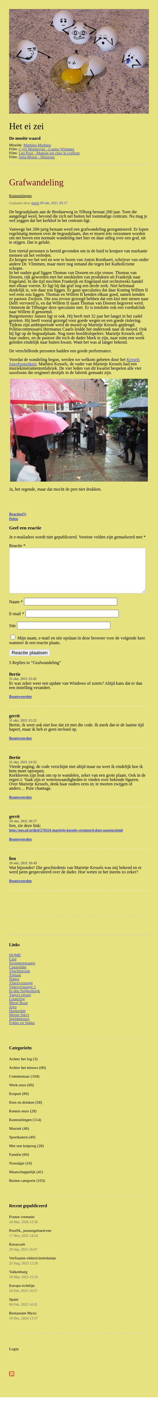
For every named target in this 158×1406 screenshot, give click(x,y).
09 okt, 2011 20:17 (53, 203)
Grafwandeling (36, 182)
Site (12, 634)
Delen (13, 519)
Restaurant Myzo (23, 1324)
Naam (16, 610)
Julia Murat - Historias (37, 157)
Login (14, 1357)
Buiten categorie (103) (27, 1189)
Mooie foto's (19, 1023)
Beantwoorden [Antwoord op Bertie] (20, 705)
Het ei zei (26, 126)
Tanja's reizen (20, 1003)
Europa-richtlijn (23, 1296)
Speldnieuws (19, 1027)
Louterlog (17, 1007)
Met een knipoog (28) (26, 1154)
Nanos (14, 987)
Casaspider (18, 975)
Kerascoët (23, 1255)
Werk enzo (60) (21, 1093)
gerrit (35, 203)
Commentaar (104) (24, 1085)
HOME (15, 963)
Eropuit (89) (19, 1102)
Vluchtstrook (19, 979)
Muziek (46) (19, 1137)
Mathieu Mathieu (37, 145)
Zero (13, 1015)
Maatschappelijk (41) (26, 1180)
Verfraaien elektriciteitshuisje (32, 1269)
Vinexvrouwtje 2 (22, 995)
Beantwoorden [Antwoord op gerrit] (20, 747)
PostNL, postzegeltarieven (30, 1241)
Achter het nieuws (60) (27, 1076)
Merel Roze (18, 1011)
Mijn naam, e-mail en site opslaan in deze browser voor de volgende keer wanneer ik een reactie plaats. (77, 649)
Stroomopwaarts (22, 971)
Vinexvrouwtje (21, 991)
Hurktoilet (17, 1019)
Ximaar (15, 983)
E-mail (16, 622)
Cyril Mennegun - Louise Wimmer (46, 149)
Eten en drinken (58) (25, 1111)
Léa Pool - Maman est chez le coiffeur (49, 153)
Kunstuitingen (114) (25, 1128)
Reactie (17, 545)
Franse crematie (23, 1228)
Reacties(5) (17, 514)
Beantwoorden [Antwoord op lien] (20, 889)
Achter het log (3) (23, 1067)
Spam (23, 1310)
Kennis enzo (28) (23, 1119)
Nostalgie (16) (20, 1172)
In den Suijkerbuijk (24, 999)
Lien (12, 967)
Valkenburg (23, 1283)
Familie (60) (19, 1163)
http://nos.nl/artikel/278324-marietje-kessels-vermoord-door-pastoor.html (66, 839)
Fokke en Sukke (22, 1031)
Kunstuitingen (20, 195)
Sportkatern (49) (22, 1145)
